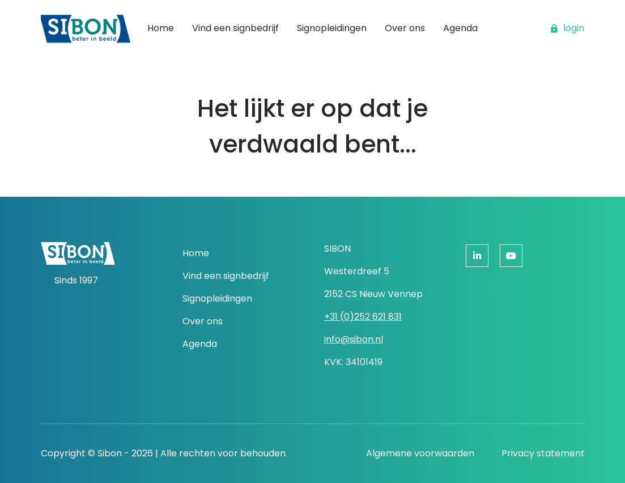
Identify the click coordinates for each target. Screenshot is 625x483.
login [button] (567, 28)
